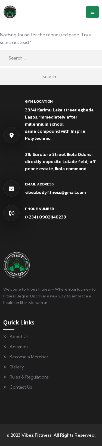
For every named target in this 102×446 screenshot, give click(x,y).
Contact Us (21, 387)
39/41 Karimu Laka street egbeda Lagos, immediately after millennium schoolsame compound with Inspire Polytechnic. (59, 124)
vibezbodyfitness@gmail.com (55, 192)
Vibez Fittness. (36, 435)
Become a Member (29, 356)
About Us (19, 336)
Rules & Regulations (29, 377)
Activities (19, 346)
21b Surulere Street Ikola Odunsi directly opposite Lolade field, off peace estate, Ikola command (60, 161)
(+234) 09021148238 (45, 217)
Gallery (17, 367)
